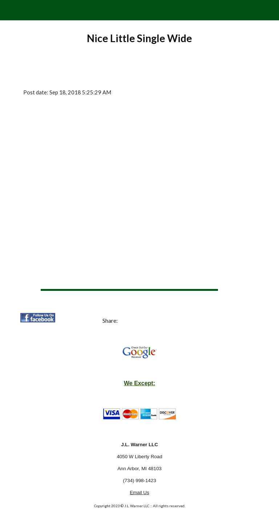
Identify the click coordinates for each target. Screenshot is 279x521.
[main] (139, 38)
